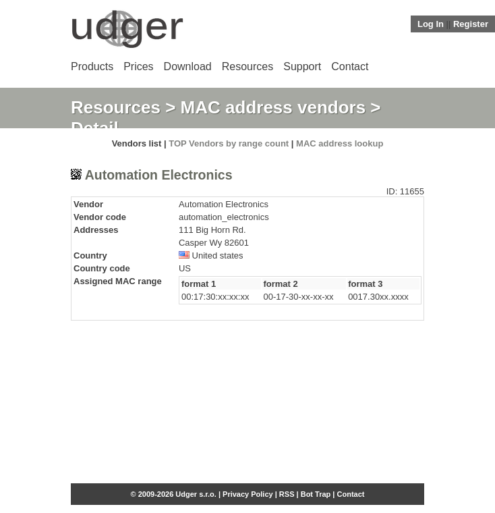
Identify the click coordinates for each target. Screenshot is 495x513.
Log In (430, 24)
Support (302, 66)
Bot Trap (316, 494)
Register (470, 24)
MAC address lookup (339, 143)
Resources (247, 66)
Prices (138, 66)
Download (188, 66)
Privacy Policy (248, 494)
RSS (287, 494)
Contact (349, 66)
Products (92, 66)
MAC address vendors (273, 107)
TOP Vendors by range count (229, 143)
